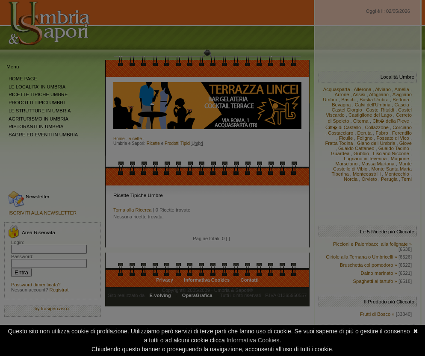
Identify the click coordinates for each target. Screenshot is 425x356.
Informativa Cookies (253, 340)
